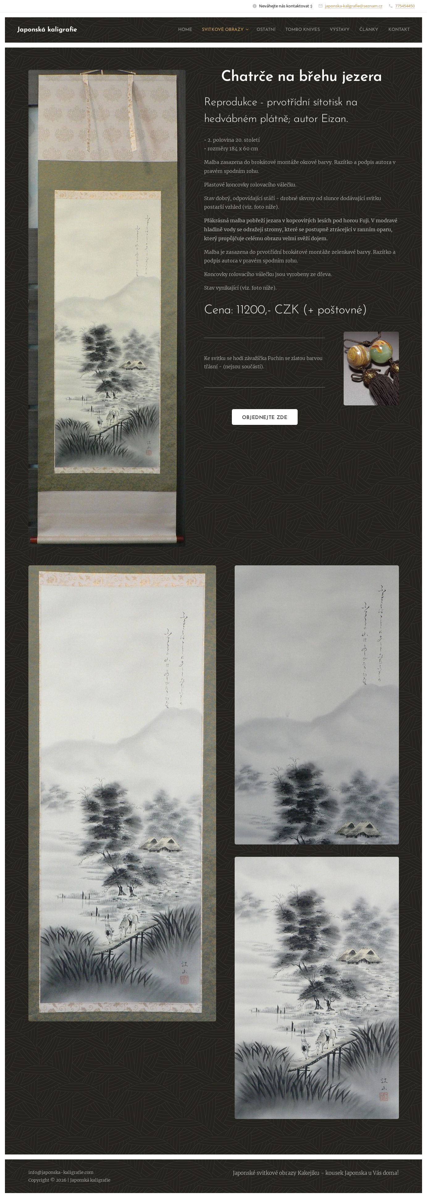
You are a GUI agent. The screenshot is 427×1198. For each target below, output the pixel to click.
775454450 (405, 6)
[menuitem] (163, 30)
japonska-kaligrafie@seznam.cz (353, 6)
